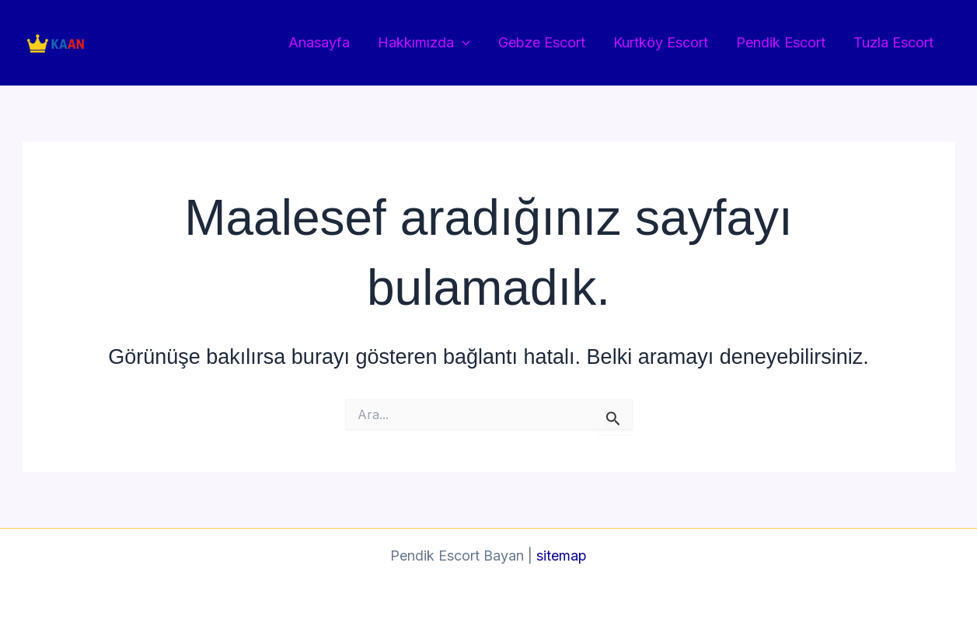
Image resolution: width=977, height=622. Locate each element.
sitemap (561, 555)
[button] (462, 43)
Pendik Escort (780, 42)
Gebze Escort (541, 42)
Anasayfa (319, 42)
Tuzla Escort (893, 42)
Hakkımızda (424, 43)
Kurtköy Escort (660, 42)
